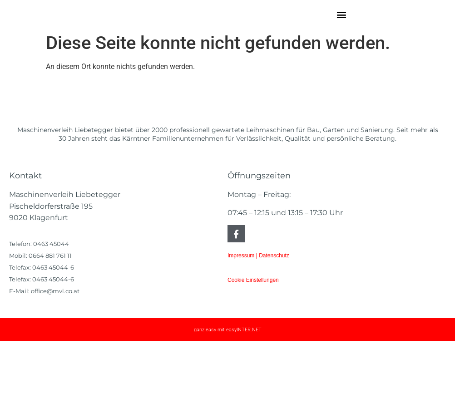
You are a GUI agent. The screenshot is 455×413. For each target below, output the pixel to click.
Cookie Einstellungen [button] (253, 352)
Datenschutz (274, 327)
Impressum (241, 327)
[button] (341, 27)
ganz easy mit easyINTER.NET (228, 402)
